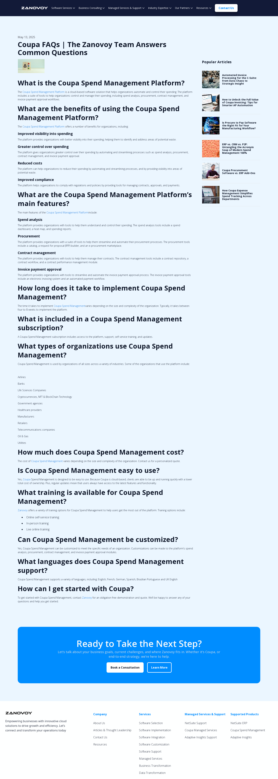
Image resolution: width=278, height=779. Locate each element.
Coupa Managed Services (201, 730)
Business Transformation (155, 766)
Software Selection (151, 723)
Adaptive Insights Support (201, 737)
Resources (100, 744)
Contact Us (226, 8)
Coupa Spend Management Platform (44, 92)
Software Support (150, 751)
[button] (63, 8)
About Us (99, 723)
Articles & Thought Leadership (112, 730)
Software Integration (152, 737)
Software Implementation (155, 730)
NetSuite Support (196, 723)
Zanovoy (22, 510)
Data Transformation (152, 773)
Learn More (159, 667)
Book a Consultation (125, 667)
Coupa (26, 479)
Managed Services (150, 759)
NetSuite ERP (238, 723)
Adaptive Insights (241, 737)
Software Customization (154, 744)
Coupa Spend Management (69, 306)
